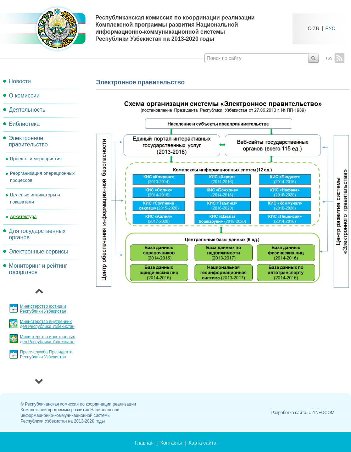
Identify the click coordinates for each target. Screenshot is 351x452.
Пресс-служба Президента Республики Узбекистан (46, 354)
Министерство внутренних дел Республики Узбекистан (47, 324)
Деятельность (27, 110)
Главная (144, 443)
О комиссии (24, 96)
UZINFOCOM (321, 412)
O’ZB (313, 28)
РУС (330, 28)
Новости (20, 81)
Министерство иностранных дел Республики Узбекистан (47, 339)
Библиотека (24, 124)
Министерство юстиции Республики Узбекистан (43, 309)
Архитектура (23, 216)
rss (335, 58)
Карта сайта (202, 443)
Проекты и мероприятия (36, 158)
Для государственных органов (37, 234)
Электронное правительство (28, 141)
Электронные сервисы (38, 252)
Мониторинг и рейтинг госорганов (38, 269)
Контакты (171, 443)
